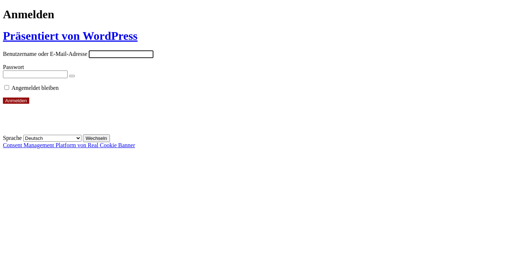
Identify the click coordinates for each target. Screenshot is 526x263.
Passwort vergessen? (27, 113)
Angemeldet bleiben (34, 88)
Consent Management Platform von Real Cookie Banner (69, 145)
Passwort (13, 67)
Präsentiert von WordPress (70, 35)
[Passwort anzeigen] (72, 76)
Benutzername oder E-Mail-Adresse (45, 54)
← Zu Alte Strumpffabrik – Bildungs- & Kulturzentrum (68, 125)
